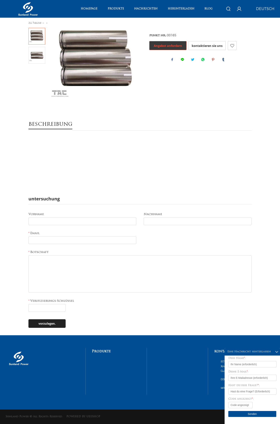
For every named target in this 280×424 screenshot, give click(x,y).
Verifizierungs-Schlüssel (51, 301)
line (183, 60)
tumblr (224, 60)
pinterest (214, 60)
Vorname (36, 214)
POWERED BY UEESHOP (83, 416)
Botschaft (38, 252)
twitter (193, 60)
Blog (208, 8)
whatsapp (203, 60)
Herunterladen (181, 8)
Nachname (153, 214)
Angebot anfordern (168, 46)
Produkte (116, 8)
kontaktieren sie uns (207, 46)
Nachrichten (145, 8)
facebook (173, 60)
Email (34, 233)
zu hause (34, 23)
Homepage (89, 8)
